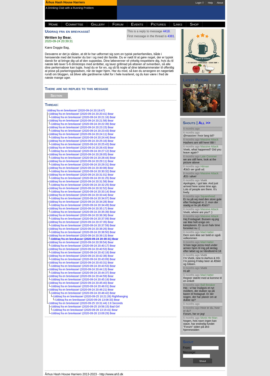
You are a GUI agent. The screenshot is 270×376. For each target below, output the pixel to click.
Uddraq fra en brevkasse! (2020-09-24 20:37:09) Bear (83, 218)
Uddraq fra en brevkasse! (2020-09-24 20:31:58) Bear (81, 181)
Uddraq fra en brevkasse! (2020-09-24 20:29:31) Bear (83, 164)
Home (53, 24)
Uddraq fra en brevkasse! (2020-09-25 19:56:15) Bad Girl (85, 306)
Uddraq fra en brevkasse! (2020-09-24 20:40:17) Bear (83, 245)
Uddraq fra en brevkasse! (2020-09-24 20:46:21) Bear (81, 289)
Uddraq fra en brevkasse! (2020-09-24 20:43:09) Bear (83, 259)
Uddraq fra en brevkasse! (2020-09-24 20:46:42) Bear (83, 292)
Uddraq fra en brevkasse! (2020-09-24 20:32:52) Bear (81, 188)
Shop (194, 24)
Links (177, 24)
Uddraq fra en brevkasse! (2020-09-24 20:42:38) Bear (81, 255)
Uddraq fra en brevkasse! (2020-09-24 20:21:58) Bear (81, 120)
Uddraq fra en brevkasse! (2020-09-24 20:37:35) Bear (81, 221)
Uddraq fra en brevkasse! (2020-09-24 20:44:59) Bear (81, 276)
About (220, 2)
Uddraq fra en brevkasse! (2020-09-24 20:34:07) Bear (83, 198)
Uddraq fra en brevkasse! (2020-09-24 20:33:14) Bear (83, 191)
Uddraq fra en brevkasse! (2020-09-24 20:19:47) (76, 110)
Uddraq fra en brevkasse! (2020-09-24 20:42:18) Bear (83, 252)
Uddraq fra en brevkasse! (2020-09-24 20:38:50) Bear (83, 232)
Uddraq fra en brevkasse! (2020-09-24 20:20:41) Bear (81, 113)
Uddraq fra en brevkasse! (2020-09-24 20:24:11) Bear (81, 134)
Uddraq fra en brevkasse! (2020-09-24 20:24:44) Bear (83, 137)
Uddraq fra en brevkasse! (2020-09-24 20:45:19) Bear (83, 279)
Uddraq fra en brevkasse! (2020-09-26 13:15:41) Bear (85, 309)
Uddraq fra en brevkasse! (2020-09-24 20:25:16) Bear (81, 140)
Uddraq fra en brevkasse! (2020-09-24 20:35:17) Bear (81, 208)
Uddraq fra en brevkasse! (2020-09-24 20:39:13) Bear (81, 235)
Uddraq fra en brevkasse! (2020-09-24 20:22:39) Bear (83, 123)
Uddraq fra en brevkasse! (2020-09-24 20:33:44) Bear (81, 194)
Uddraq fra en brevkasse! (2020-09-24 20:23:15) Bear (81, 127)
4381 (170, 36)
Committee (74, 24)
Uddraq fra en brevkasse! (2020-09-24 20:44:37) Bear (83, 272)
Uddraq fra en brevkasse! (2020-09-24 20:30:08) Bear (81, 167)
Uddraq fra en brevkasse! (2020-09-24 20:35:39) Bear (83, 211)
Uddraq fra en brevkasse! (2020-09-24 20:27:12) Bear (83, 151)
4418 (166, 31)
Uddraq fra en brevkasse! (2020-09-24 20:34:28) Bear (81, 201)
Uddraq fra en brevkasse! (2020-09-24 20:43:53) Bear (83, 265)
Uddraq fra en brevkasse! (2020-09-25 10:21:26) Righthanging (90, 296)
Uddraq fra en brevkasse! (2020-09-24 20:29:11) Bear (81, 161)
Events (137, 24)
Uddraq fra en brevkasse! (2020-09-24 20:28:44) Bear (83, 157)
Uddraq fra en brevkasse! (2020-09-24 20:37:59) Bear (83, 225)
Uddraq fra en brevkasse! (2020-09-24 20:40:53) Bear (81, 249)
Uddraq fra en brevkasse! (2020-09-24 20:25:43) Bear (83, 144)
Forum (118, 24)
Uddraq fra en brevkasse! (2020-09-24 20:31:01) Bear (81, 174)
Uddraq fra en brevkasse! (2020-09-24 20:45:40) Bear (81, 282)
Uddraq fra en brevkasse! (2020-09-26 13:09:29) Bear (83, 313)
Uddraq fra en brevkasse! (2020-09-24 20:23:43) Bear (83, 130)
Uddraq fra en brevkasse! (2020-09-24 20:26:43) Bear (81, 147)
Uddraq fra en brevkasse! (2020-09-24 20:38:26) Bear (81, 228)
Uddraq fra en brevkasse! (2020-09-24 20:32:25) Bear (83, 184)
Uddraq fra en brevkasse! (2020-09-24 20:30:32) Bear (83, 171)
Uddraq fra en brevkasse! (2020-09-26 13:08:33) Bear (87, 299)
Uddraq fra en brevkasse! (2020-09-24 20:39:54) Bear (81, 242)
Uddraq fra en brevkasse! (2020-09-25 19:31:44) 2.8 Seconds (86, 303)
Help (210, 2)
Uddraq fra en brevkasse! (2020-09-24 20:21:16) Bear (83, 117)
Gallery (98, 24)
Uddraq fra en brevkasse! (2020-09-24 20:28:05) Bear (81, 154)
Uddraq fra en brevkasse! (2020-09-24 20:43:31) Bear (81, 262)
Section (56, 95)
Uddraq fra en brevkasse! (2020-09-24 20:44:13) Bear (81, 269)
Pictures (158, 24)
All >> (204, 123)
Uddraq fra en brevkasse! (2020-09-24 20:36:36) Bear (81, 215)
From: (201, 347)
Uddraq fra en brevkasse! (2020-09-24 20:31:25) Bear (83, 178)
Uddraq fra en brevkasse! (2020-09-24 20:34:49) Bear (83, 205)
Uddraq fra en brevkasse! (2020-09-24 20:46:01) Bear (83, 286)
